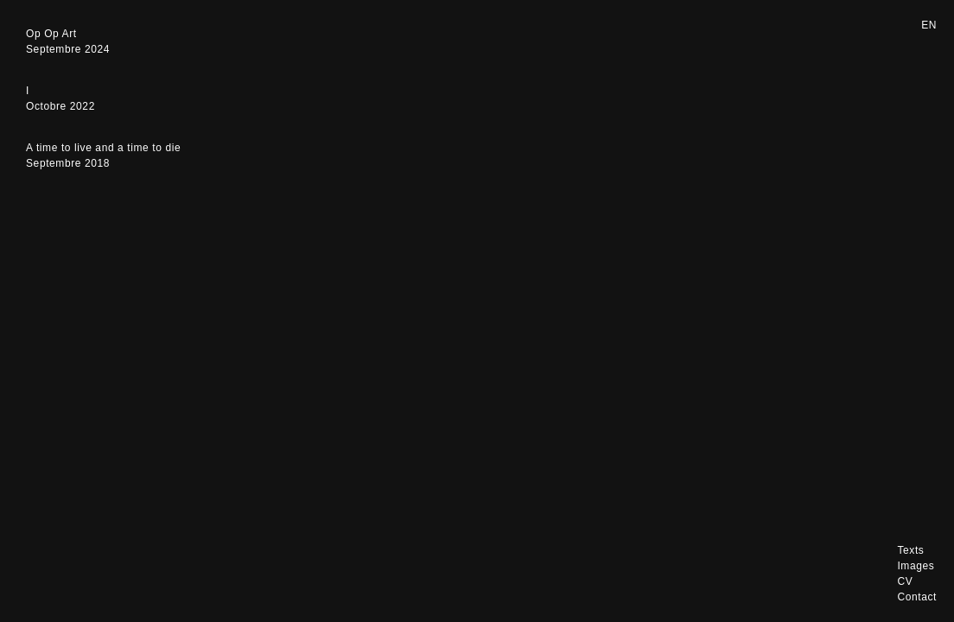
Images (915, 566)
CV (905, 581)
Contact (917, 597)
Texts (910, 550)
